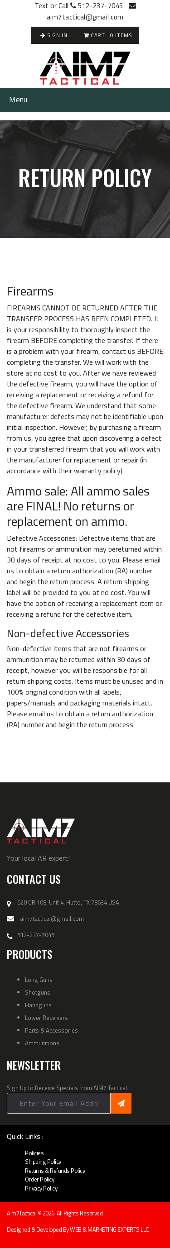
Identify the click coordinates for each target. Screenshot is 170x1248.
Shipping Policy (43, 1161)
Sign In (53, 35)
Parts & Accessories (51, 1030)
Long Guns (39, 979)
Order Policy (39, 1179)
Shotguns (37, 992)
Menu (18, 99)
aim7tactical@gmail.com (85, 17)
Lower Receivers (46, 1017)
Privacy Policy (41, 1188)
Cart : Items (108, 35)
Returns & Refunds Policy (55, 1170)
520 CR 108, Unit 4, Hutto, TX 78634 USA (68, 902)
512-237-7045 (100, 5)
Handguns (38, 1005)
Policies (34, 1152)
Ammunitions (42, 1043)
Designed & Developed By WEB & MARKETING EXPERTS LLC (78, 1229)
